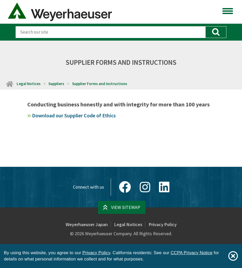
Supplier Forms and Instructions (99, 83)
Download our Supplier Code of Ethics (74, 115)
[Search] (110, 32)
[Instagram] (145, 187)
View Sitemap (125, 207)
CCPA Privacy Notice (192, 252)
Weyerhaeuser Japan (87, 224)
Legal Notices (29, 83)
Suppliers (56, 83)
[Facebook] (125, 187)
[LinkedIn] (164, 187)
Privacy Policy (163, 224)
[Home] (9, 83)
